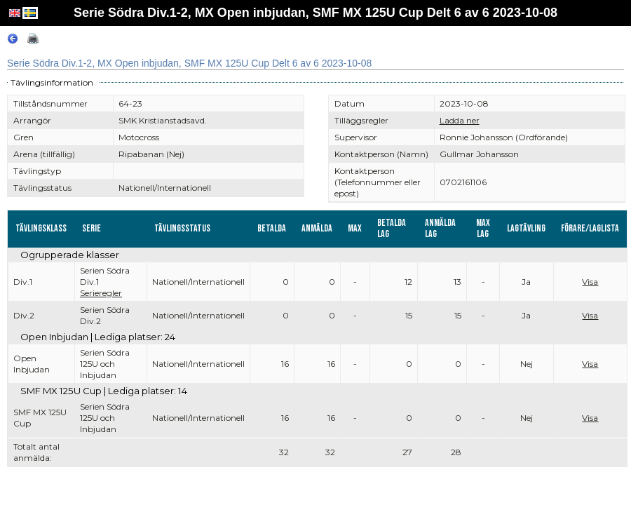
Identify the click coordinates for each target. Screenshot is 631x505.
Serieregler (101, 293)
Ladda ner (460, 120)
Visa (590, 281)
